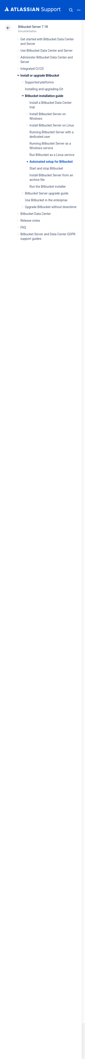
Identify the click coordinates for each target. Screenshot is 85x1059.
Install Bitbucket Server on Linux (51, 125)
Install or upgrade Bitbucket (39, 75)
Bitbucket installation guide (44, 96)
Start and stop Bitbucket (46, 168)
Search (71, 10)
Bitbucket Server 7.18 (33, 27)
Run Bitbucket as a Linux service (51, 155)
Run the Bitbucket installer (47, 186)
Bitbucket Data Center (35, 214)
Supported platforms (39, 82)
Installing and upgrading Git (44, 89)
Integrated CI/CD (32, 68)
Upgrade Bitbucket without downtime (50, 207)
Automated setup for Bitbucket (51, 161)
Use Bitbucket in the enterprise (46, 200)
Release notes (30, 220)
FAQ (23, 227)
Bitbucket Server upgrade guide (46, 193)
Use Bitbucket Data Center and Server (46, 50)
